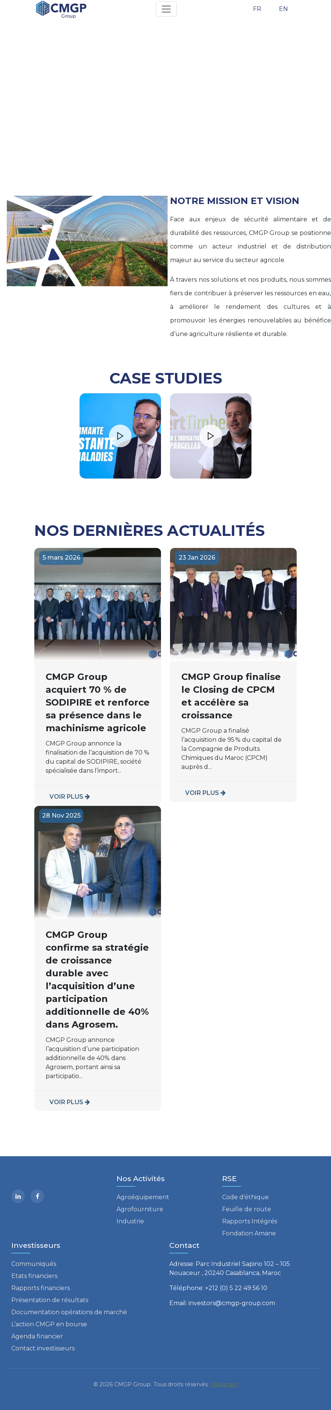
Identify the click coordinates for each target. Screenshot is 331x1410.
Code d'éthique (245, 1197)
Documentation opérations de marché (69, 1312)
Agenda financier (37, 1336)
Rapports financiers (40, 1288)
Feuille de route (246, 1209)
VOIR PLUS (69, 796)
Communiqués (33, 1263)
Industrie (130, 1221)
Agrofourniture (139, 1209)
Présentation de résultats (49, 1300)
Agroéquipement (142, 1197)
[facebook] (37, 1196)
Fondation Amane (249, 1233)
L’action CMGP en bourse (49, 1324)
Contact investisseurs (43, 1348)
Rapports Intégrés (249, 1221)
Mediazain (224, 1384)
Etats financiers (34, 1276)
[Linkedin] (18, 1196)
